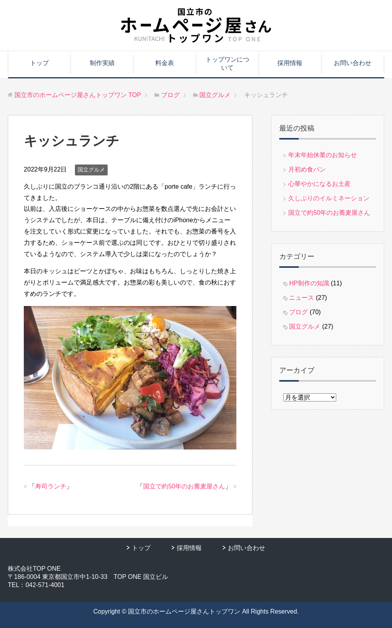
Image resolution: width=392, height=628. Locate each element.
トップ (39, 63)
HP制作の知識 (309, 283)
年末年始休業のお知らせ (322, 155)
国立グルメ (91, 169)
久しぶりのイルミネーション (328, 198)
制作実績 (102, 63)
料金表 (164, 63)
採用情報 (289, 63)
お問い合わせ (352, 63)
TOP (77, 95)
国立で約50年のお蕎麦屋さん (184, 486)
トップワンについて (227, 63)
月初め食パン (307, 169)
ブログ (298, 312)
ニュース (301, 297)
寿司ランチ (50, 486)
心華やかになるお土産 (319, 183)
